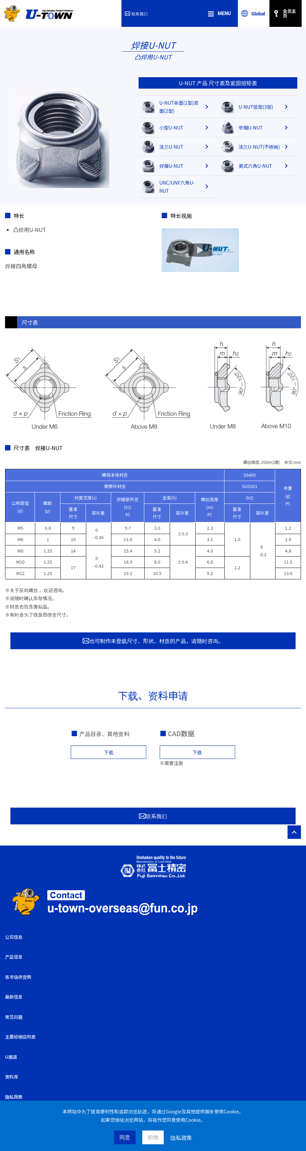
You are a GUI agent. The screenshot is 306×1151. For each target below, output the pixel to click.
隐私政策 (181, 1138)
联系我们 (136, 13)
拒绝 (153, 1137)
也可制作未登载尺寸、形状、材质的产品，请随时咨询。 (153, 641)
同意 (124, 1137)
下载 (108, 752)
